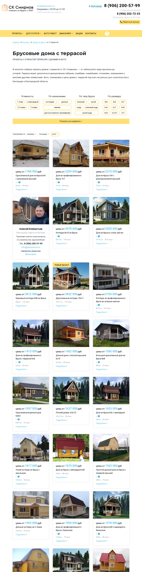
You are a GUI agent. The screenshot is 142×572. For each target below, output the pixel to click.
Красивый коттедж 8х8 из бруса (31, 298)
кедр (79, 107)
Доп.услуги (33, 33)
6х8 (123, 107)
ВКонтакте (30, 254)
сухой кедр (87, 113)
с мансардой (32, 102)
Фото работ (50, 33)
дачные (64, 102)
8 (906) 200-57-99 (122, 5)
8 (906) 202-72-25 (128, 13)
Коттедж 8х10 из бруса (66, 233)
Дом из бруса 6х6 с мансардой (110, 412)
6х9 (106, 113)
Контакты (90, 33)
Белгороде (96, 6)
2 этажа (33, 107)
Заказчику (66, 33)
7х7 (123, 113)
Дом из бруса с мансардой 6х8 (70, 470)
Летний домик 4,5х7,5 (66, 412)
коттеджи (50, 102)
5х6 (114, 102)
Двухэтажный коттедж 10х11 (70, 298)
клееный (80, 102)
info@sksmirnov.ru (46, 6)
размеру (32, 134)
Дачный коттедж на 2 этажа (29, 527)
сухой (93, 102)
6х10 (114, 113)
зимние (57, 107)
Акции (79, 33)
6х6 (106, 107)
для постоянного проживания (57, 113)
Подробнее (21, 189)
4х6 (106, 102)
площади (44, 134)
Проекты (17, 33)
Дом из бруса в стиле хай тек (109, 233)
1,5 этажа (21, 107)
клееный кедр (92, 107)
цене (55, 134)
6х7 (114, 107)
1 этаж (20, 102)
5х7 (123, 102)
